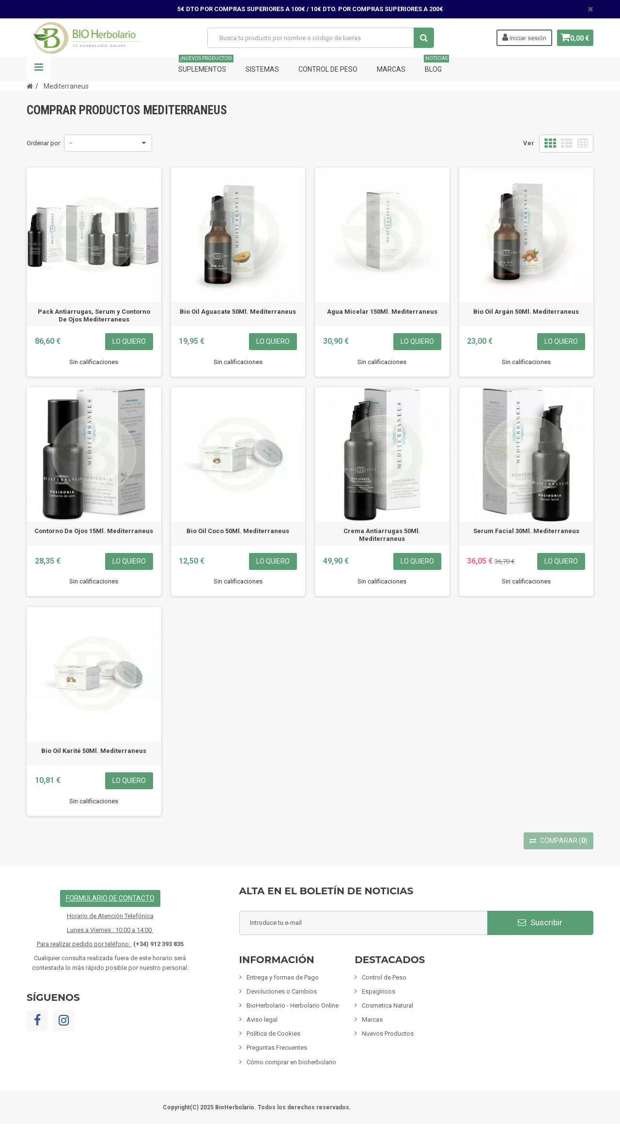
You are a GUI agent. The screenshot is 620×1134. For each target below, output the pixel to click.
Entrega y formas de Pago (283, 977)
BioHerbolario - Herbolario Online (293, 1005)
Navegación (39, 69)
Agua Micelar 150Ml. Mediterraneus (382, 311)
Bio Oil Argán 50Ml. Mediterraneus (526, 311)
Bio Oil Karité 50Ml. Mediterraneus (93, 750)
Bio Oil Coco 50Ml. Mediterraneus (237, 531)
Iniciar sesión (520, 37)
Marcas (391, 69)
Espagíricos (378, 991)
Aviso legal (262, 1019)
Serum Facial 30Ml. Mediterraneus (526, 531)
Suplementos (205, 65)
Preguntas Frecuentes (277, 1047)
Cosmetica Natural (387, 1005)
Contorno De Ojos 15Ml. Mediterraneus (93, 531)
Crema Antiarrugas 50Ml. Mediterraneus (381, 534)
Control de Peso (327, 69)
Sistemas (262, 69)
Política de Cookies (273, 1033)
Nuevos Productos (388, 1033)
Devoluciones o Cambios (282, 991)
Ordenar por (43, 143)
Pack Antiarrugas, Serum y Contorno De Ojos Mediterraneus (94, 315)
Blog (436, 65)
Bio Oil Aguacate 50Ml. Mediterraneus (238, 311)
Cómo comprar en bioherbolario (291, 1062)
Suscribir (540, 922)
